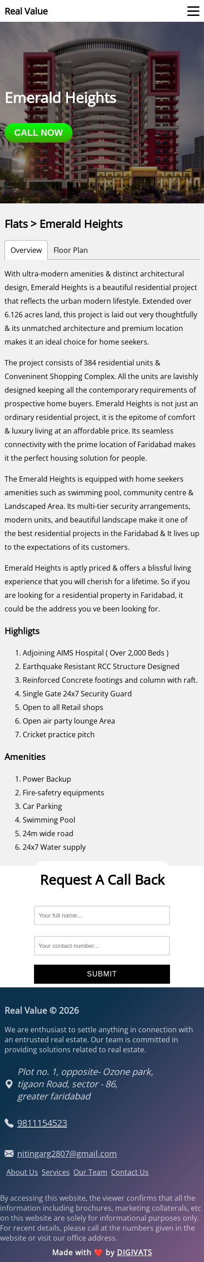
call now (38, 133)
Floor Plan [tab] (70, 250)
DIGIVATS (134, 1252)
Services (56, 1172)
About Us (22, 1172)
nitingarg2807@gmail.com (67, 1153)
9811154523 (42, 1123)
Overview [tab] (26, 250)
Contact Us (130, 1172)
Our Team (90, 1172)
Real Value (26, 11)
